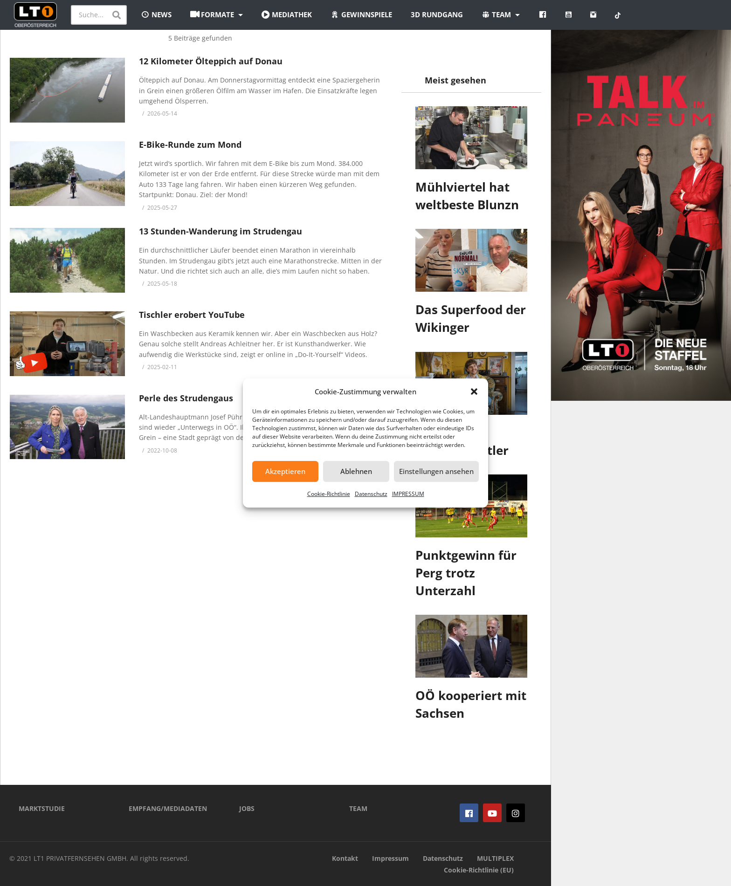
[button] (474, 391)
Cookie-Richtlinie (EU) (479, 869)
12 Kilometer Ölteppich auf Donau (211, 61)
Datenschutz (371, 494)
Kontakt (345, 858)
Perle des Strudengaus (186, 398)
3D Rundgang (437, 14)
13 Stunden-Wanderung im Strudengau (220, 231)
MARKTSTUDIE (42, 808)
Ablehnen (356, 471)
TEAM (358, 808)
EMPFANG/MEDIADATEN (168, 808)
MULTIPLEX (495, 858)
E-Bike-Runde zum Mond (190, 144)
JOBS (247, 808)
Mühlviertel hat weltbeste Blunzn (467, 196)
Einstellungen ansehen (436, 471)
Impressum (390, 858)
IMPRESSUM (408, 494)
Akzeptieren (285, 471)
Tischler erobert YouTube (192, 314)
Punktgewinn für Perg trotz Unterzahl (466, 572)
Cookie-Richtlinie (328, 494)
